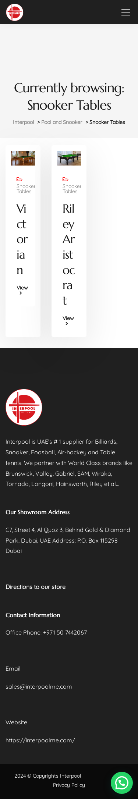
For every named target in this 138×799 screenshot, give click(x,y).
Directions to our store (36, 586)
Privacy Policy (69, 785)
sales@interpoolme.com (39, 686)
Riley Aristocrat (69, 254)
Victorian (22, 239)
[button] (122, 783)
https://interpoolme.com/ (40, 740)
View (22, 288)
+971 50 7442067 (65, 632)
